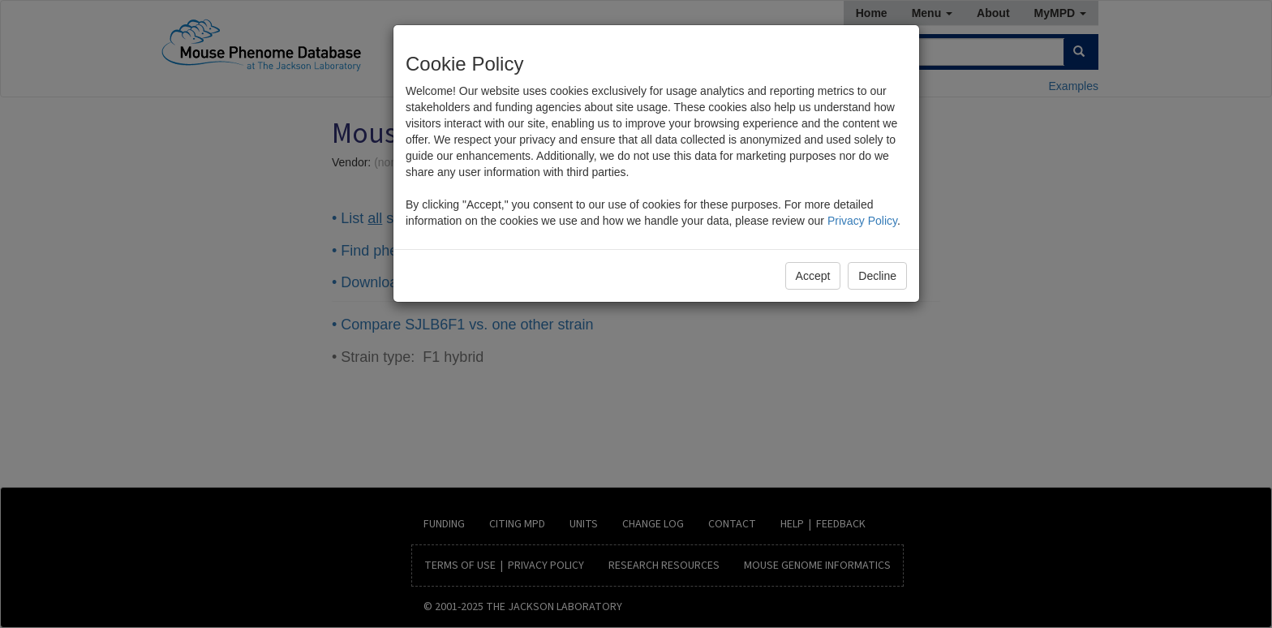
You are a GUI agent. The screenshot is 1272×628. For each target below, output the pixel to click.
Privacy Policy (862, 220)
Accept (813, 275)
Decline (877, 275)
